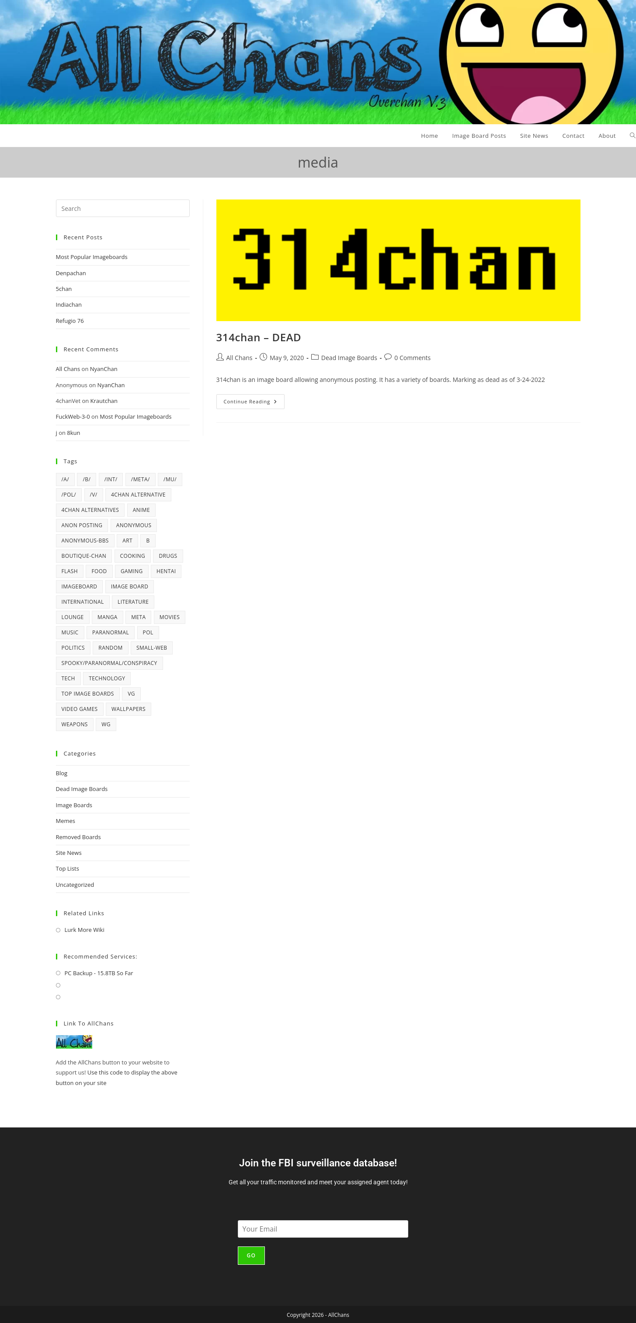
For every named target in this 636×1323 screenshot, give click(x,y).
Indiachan (69, 304)
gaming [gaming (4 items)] (132, 571)
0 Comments (412, 358)
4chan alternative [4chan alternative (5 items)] (138, 494)
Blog (62, 773)
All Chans (239, 358)
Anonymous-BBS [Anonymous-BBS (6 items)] (85, 540)
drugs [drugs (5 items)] (168, 556)
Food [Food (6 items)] (99, 571)
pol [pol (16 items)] (148, 632)
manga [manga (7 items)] (107, 617)
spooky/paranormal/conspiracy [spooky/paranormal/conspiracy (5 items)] (109, 663)
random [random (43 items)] (110, 647)
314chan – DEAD (259, 337)
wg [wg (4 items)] (106, 724)
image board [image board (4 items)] (129, 586)
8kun (73, 433)
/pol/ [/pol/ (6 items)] (69, 494)
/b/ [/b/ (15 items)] (86, 479)
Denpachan (71, 273)
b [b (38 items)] (147, 540)
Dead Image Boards (349, 358)
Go (251, 1255)
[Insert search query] (123, 208)
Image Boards (74, 805)
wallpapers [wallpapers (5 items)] (128, 709)
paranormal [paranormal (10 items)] (110, 632)
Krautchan (104, 401)
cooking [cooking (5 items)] (133, 556)
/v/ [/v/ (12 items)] (93, 494)
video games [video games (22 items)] (80, 709)
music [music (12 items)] (70, 632)
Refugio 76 (70, 321)
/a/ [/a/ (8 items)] (66, 479)
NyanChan (104, 369)
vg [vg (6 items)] (131, 693)
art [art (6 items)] (127, 540)
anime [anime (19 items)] (141, 510)
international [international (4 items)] (83, 602)
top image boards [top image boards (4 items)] (88, 693)
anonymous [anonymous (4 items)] (134, 525)
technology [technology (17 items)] (107, 678)
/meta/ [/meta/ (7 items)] (140, 479)
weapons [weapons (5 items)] (75, 724)
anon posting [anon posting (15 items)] (82, 525)
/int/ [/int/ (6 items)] (111, 479)
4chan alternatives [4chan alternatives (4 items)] (90, 510)
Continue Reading (254, 399)
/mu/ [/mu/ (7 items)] (170, 479)
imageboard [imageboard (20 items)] (79, 586)
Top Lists (67, 868)
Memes (66, 821)
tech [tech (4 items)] (68, 678)
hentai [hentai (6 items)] (166, 571)
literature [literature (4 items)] (133, 602)
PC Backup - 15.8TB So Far (99, 973)
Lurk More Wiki (84, 930)
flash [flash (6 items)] (70, 571)
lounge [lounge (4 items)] (73, 617)
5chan (64, 289)
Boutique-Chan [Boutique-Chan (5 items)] (84, 556)
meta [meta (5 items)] (138, 617)
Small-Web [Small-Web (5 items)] (151, 647)
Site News (69, 853)
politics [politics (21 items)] (73, 647)
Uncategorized (75, 885)
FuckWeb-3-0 (73, 416)
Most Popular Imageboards (92, 257)
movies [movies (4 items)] (170, 617)
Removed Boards (78, 837)
